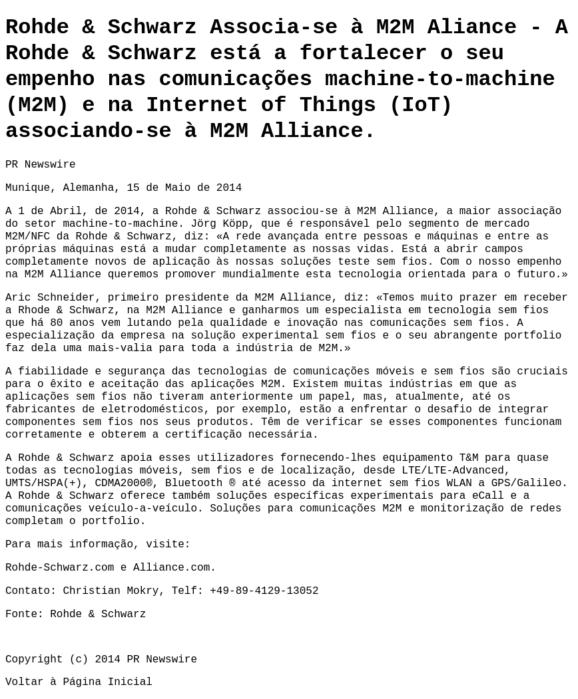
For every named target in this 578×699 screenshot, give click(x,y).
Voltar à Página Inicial (78, 682)
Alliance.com (171, 568)
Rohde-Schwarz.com (59, 568)
